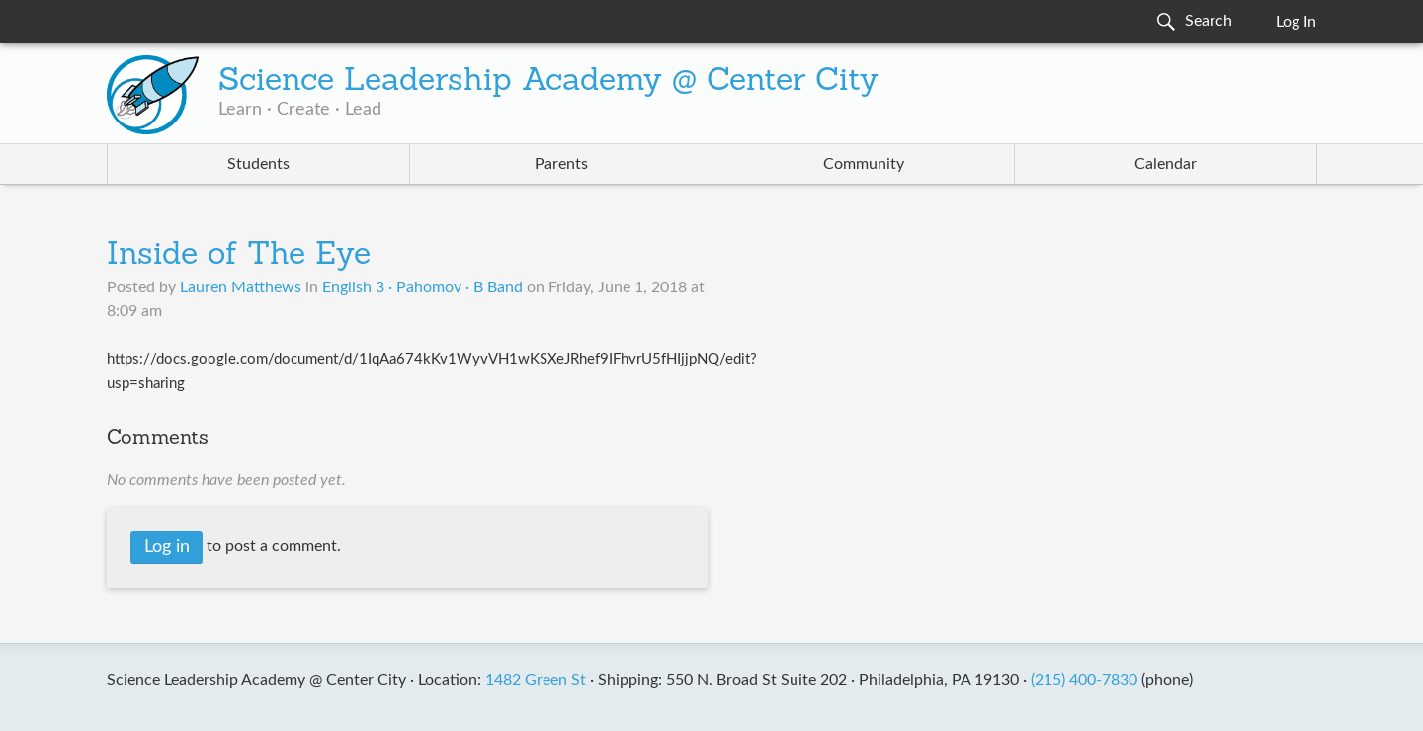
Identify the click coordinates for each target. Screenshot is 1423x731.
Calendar (1165, 164)
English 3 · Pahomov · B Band (422, 287)
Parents (561, 164)
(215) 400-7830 (1084, 680)
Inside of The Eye (239, 256)
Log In (1296, 22)
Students (258, 164)
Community (863, 164)
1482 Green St (535, 680)
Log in (167, 547)
